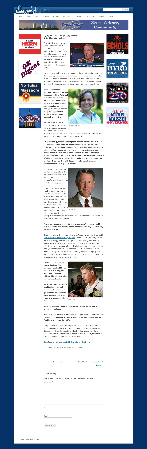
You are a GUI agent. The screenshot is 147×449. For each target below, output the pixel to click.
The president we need (53, 362)
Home (21, 16)
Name (47, 407)
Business (56, 16)
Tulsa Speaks (90, 16)
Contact (111, 16)
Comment (48, 382)
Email (46, 416)
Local (29, 16)
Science (79, 16)
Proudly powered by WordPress (29, 439)
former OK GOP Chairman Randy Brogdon (59, 238)
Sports (101, 16)
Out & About (68, 16)
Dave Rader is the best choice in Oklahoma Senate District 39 (66, 342)
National (46, 16)
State (37, 16)
